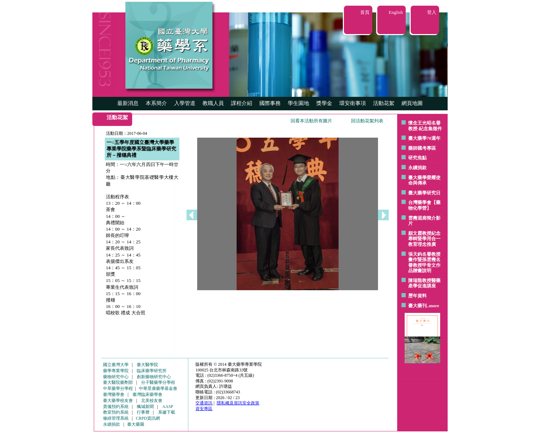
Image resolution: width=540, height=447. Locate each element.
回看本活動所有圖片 (311, 120)
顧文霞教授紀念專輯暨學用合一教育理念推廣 (424, 239)
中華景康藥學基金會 (158, 388)
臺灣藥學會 (113, 394)
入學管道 (184, 103)
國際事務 (270, 103)
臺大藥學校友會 (118, 400)
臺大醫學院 (147, 364)
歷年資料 (417, 295)
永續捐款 (417, 167)
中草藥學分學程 (118, 388)
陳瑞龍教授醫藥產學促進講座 (424, 283)
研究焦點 (417, 157)
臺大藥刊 (417, 305)
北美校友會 (151, 400)
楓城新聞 (145, 406)
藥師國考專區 (422, 148)
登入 (431, 12)
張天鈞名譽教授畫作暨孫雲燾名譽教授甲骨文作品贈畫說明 (424, 263)
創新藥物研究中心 (154, 376)
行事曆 (143, 412)
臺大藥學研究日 (424, 192)
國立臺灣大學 (116, 364)
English (396, 12)
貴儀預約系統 (116, 406)
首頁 (364, 12)
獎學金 (324, 103)
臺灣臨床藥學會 (147, 394)
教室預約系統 (116, 412)
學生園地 (298, 103)
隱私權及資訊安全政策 (238, 403)
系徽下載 (166, 412)
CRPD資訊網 (148, 418)
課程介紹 (241, 103)
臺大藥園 (135, 424)
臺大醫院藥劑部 (118, 382)
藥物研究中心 (116, 376)
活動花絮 (383, 103)
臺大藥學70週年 (424, 138)
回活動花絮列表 (367, 120)
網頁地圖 (412, 103)
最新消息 (128, 103)
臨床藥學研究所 (152, 370)
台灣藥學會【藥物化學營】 (424, 205)
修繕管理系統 (116, 418)
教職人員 (213, 103)
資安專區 (203, 408)
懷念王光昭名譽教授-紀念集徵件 (425, 125)
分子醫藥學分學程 (158, 382)
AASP (167, 406)
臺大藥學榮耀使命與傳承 (424, 180)
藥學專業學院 (116, 370)
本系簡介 (156, 103)
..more (433, 305)
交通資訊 (203, 403)
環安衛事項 (352, 103)
